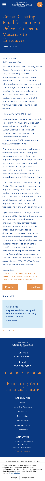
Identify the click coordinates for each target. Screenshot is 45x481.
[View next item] (13, 331)
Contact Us (22, 430)
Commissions (16, 276)
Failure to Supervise (27, 273)
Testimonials (22, 416)
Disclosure (7, 279)
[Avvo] (34, 373)
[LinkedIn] (17, 373)
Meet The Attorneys (23, 407)
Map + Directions (22, 451)
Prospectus (30, 279)
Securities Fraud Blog (22, 425)
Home (22, 402)
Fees (14, 273)
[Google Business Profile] (11, 373)
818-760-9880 (22, 356)
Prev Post (10, 287)
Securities (22, 411)
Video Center (22, 421)
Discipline (6, 273)
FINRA (5, 276)
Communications (30, 276)
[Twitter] (22, 373)
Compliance (18, 279)
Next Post (35, 287)
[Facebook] (5, 373)
